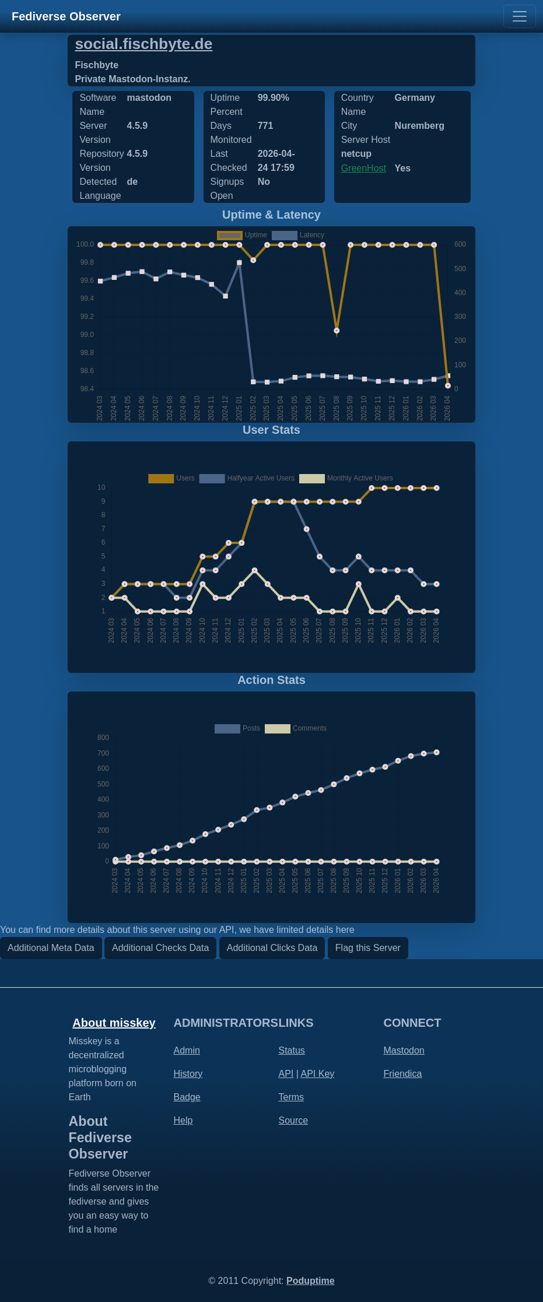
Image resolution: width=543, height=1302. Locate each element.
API (286, 1074)
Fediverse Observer (66, 16)
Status (292, 1050)
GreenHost (363, 168)
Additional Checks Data (160, 948)
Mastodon (404, 1050)
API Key (317, 1074)
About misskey (113, 1022)
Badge (187, 1097)
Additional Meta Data (51, 948)
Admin (187, 1050)
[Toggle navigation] (519, 16)
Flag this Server (368, 948)
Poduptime (310, 1281)
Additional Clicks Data (272, 948)
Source (294, 1120)
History (188, 1074)
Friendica (403, 1074)
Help (183, 1120)
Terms (291, 1097)
